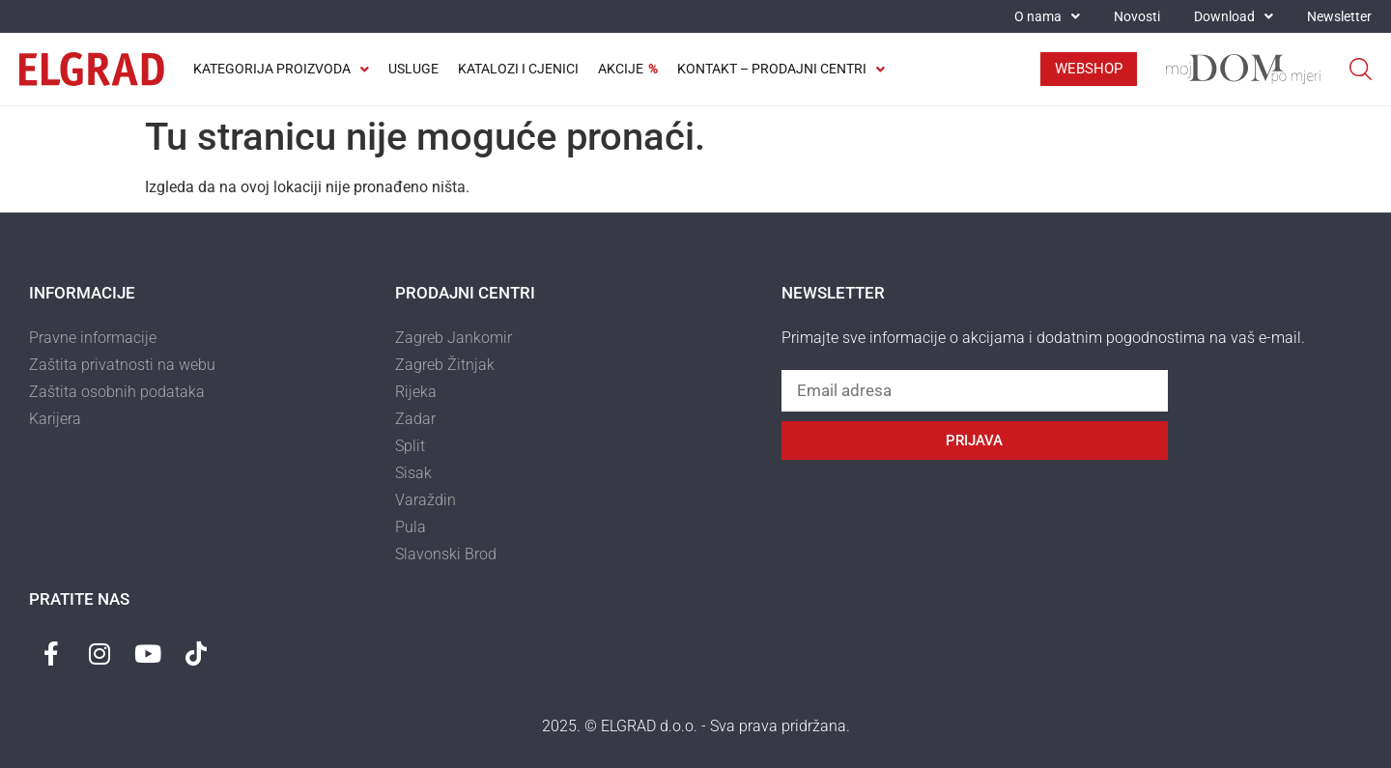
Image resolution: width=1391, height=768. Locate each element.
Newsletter (1339, 16)
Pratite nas (79, 599)
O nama (1047, 16)
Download (1233, 16)
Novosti (1137, 16)
